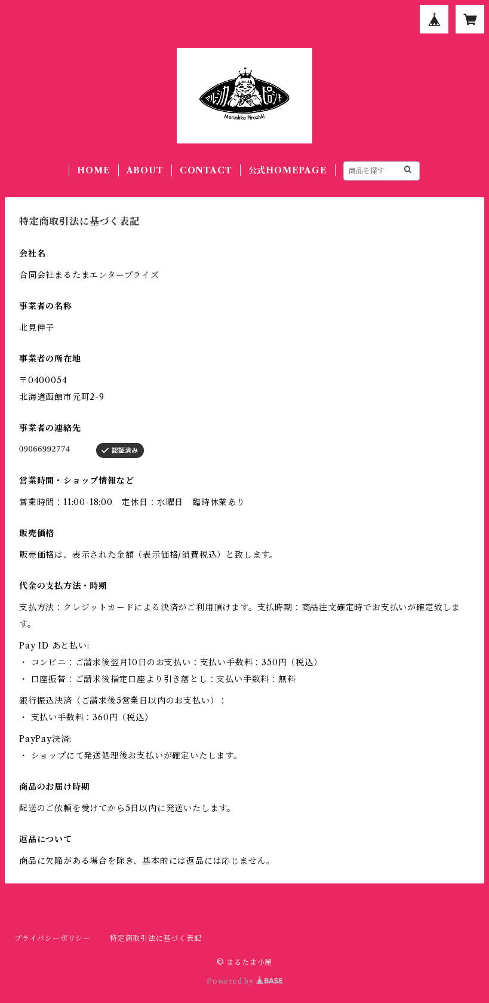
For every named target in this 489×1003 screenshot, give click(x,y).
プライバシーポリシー (52, 938)
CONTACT (206, 170)
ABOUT (145, 170)
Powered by (244, 981)
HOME (93, 170)
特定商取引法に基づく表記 (156, 938)
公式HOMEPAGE (287, 170)
